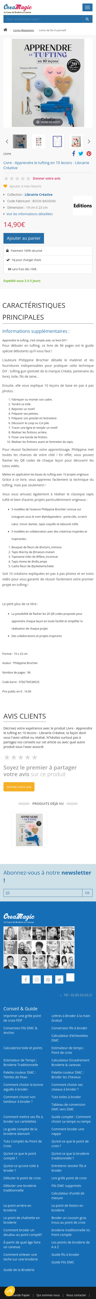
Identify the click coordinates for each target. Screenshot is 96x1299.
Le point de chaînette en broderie (21, 1220)
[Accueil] (5, 30)
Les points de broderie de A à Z (71, 1244)
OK (87, 893)
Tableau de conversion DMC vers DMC (68, 1106)
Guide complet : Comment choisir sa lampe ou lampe (71, 1119)
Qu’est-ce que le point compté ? (19, 1155)
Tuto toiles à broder (66, 1097)
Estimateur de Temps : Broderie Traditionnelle (20, 1062)
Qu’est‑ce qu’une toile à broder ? (20, 1168)
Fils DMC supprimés (66, 1185)
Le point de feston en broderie (67, 1207)
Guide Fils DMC (63, 1262)
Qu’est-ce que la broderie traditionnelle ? (70, 1155)
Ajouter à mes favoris (25, 186)
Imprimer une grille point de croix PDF (22, 1018)
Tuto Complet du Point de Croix (22, 1143)
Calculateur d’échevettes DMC (70, 1037)
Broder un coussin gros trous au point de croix (69, 1220)
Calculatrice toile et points (22, 1048)
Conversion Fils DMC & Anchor (20, 1030)
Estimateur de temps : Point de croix (68, 1050)
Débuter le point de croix (22, 1178)
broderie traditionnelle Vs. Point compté (71, 1232)
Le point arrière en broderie (17, 1207)
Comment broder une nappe (68, 1131)
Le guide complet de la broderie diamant (20, 1131)
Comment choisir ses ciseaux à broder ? (67, 1086)
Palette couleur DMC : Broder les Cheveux (68, 1074)
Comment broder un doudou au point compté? (22, 1232)
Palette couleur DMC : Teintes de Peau (19, 1074)
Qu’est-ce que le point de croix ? (70, 1143)
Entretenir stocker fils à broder (69, 1168)
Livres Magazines (23, 30)
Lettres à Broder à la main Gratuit (71, 1018)
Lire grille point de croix (69, 1178)
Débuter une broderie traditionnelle (19, 1187)
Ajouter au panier (24, 238)
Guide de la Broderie (18, 1270)
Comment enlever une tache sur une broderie (20, 1256)
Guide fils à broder (65, 1254)
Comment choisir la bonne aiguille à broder (23, 1086)
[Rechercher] (88, 19)
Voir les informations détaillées (29, 214)
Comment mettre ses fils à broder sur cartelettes (23, 1119)
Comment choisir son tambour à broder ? (19, 1099)
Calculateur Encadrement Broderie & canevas (71, 1062)
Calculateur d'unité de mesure (68, 1195)
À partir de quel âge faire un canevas (22, 1244)
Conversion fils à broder (69, 1028)
